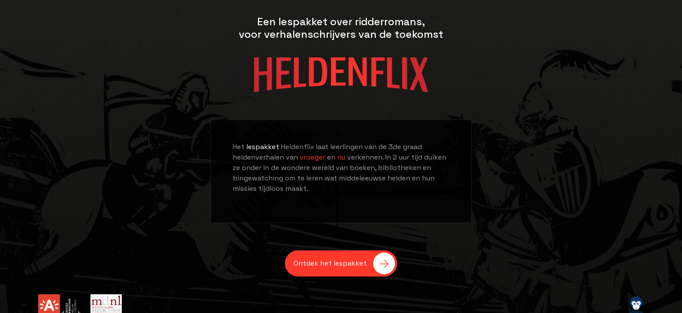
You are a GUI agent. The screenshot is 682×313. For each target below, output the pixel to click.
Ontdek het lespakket (344, 263)
